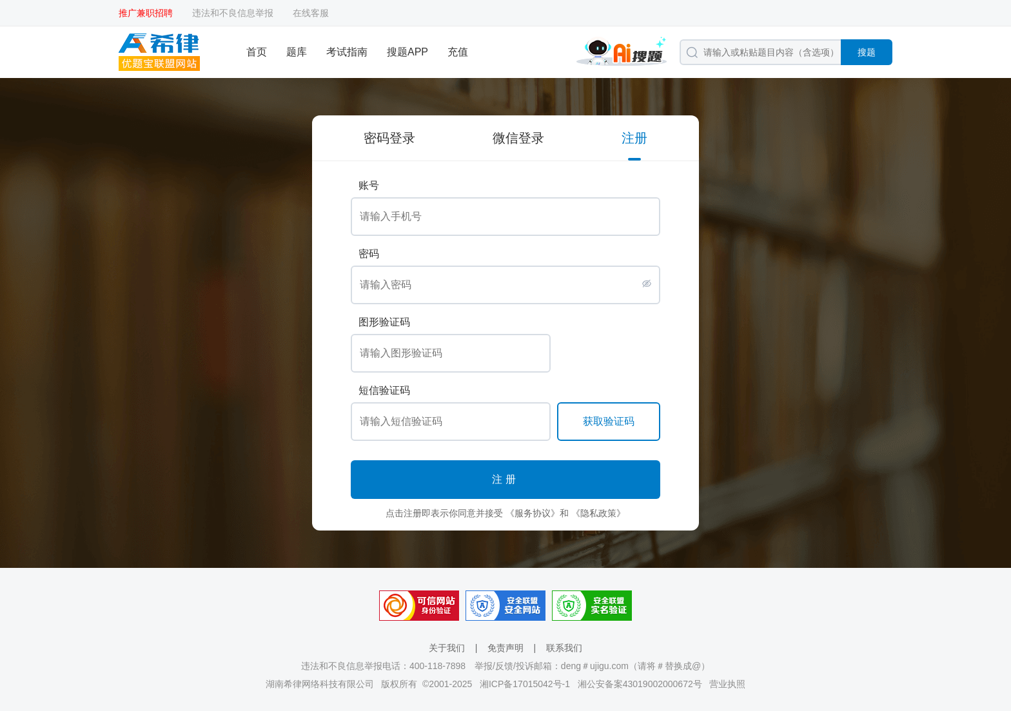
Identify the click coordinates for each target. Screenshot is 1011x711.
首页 (256, 51)
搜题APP (407, 51)
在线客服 (311, 13)
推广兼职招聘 (146, 13)
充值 (457, 51)
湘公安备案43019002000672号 (640, 684)
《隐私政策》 (598, 513)
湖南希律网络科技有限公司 (320, 684)
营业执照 (727, 684)
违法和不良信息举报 (232, 13)
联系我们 (564, 648)
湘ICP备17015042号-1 (525, 684)
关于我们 (447, 648)
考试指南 (347, 51)
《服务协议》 (532, 513)
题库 (296, 51)
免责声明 (505, 648)
